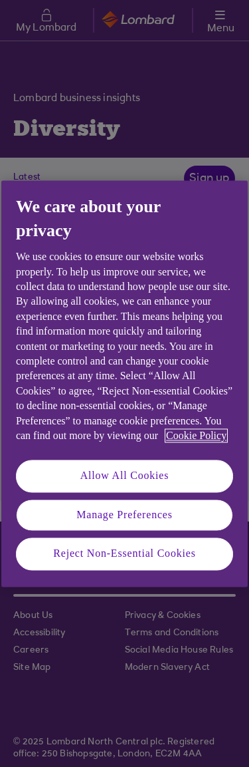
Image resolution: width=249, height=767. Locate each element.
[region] (124, 383)
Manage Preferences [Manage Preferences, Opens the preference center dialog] (124, 514)
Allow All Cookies (124, 476)
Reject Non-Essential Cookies (124, 553)
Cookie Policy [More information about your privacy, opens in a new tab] (196, 435)
